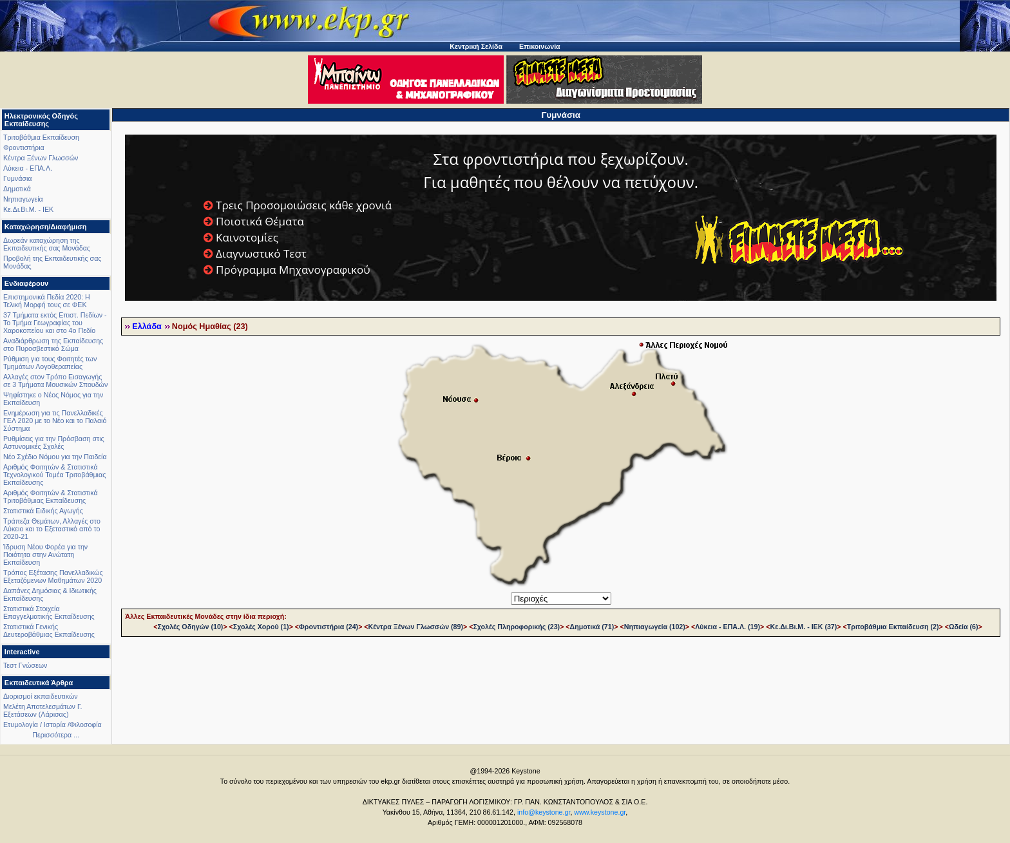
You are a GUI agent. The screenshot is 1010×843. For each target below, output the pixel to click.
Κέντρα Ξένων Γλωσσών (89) (415, 626)
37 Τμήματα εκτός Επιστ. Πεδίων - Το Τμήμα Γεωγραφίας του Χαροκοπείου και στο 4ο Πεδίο (55, 322)
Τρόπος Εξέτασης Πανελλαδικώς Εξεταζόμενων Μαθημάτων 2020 (53, 576)
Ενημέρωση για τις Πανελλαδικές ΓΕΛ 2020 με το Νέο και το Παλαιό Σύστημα (54, 420)
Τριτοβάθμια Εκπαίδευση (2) (893, 626)
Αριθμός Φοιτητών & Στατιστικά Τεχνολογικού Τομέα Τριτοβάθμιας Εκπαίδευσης (54, 474)
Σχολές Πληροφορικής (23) (516, 626)
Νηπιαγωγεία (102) (654, 626)
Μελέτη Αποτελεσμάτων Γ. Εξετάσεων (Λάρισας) (42, 710)
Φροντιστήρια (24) (328, 626)
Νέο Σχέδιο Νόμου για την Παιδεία (55, 456)
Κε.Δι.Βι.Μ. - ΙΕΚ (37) (803, 626)
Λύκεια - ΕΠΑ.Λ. (27, 168)
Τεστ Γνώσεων (25, 665)
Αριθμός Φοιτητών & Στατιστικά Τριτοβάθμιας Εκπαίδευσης (50, 496)
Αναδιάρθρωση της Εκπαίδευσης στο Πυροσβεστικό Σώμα (53, 344)
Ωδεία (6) (963, 626)
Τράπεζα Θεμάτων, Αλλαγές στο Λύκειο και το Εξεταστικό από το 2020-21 (51, 528)
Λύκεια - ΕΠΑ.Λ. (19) (727, 626)
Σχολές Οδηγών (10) (190, 626)
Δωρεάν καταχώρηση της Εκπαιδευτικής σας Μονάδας (46, 244)
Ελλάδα (147, 326)
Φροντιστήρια (23, 147)
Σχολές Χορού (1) (261, 626)
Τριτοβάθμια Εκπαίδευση (41, 137)
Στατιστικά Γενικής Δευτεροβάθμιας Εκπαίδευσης (49, 630)
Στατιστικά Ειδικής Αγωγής (43, 511)
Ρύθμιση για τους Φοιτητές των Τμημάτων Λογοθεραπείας (50, 362)
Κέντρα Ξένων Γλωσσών (40, 158)
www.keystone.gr (599, 812)
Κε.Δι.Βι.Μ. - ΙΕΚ (28, 209)
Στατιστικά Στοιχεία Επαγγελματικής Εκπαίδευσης (49, 612)
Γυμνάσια (17, 178)
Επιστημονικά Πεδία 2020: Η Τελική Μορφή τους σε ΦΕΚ (46, 300)
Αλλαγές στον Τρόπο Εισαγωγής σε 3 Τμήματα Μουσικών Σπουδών (55, 380)
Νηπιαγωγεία (23, 199)
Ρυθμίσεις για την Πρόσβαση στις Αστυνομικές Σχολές (53, 442)
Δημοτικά (17, 189)
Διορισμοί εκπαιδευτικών (40, 696)
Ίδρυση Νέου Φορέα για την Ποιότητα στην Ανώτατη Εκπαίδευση (45, 554)
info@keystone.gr (544, 812)
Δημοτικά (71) (592, 626)
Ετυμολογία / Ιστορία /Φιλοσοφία (52, 724)
